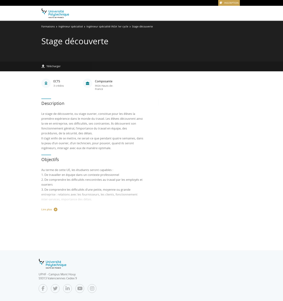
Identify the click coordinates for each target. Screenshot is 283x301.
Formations (48, 26)
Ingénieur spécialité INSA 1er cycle (107, 26)
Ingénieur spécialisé (70, 26)
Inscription (229, 3)
